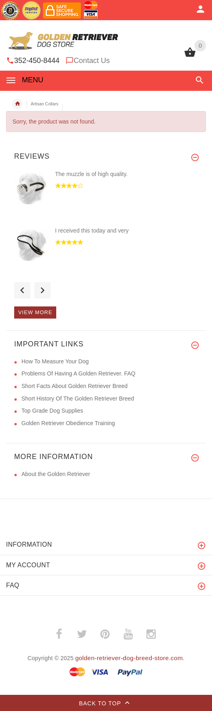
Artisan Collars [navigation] (44, 103)
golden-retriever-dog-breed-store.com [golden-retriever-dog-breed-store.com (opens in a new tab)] (129, 657)
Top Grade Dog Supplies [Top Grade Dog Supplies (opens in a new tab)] (52, 410)
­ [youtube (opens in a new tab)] (128, 634)
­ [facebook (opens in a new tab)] (59, 634)
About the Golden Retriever (55, 474)
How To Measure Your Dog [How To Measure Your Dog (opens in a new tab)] (55, 361)
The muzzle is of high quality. (91, 174)
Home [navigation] (17, 104)
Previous (22, 290)
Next (42, 290)
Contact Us (92, 61)
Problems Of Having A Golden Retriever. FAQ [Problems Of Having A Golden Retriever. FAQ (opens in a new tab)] (78, 373)
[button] (200, 80)
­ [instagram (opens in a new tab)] (151, 634)
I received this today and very (92, 230)
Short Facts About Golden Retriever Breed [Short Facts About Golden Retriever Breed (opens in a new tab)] (74, 386)
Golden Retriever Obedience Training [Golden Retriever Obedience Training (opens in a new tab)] (68, 423)
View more (35, 312)
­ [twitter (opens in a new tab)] (82, 634)
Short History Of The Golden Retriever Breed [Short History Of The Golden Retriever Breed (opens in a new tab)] (77, 398)
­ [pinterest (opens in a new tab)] (105, 634)
